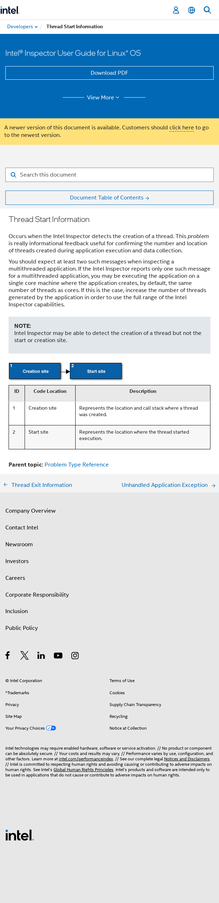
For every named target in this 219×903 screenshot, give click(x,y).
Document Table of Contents (106, 197)
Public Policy (21, 628)
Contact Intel (21, 527)
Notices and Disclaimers (187, 758)
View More (104, 97)
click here (181, 127)
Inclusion (16, 611)
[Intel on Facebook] (8, 656)
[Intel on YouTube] (58, 656)
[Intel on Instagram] (75, 656)
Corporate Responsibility (37, 594)
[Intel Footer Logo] (19, 834)
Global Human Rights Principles (83, 769)
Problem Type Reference (77, 464)
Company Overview (30, 510)
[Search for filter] (109, 175)
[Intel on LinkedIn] (41, 656)
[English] (191, 10)
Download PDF (109, 73)
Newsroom (19, 544)
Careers (15, 578)
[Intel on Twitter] (24, 656)
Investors (17, 561)
